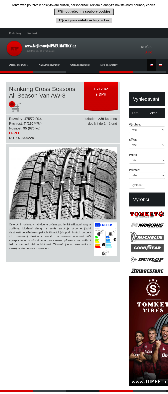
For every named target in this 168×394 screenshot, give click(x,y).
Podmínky (15, 33)
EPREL (14, 133)
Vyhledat (137, 185)
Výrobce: (135, 124)
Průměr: (134, 170)
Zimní (154, 113)
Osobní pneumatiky (21, 65)
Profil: (133, 154)
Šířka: (133, 139)
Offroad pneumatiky (82, 65)
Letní (135, 113)
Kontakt (32, 33)
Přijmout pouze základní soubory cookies (84, 20)
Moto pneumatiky (108, 65)
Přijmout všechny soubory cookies (84, 11)
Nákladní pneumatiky (52, 65)
